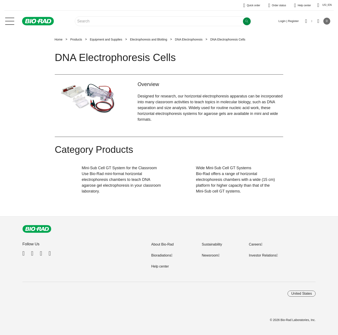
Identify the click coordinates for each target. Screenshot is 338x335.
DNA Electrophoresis (189, 39)
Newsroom (210, 255)
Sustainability (212, 244)
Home (59, 39)
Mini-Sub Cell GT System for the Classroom (119, 168)
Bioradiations (161, 255)
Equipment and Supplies (106, 39)
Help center (160, 266)
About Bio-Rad (162, 244)
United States (301, 293)
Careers (255, 244)
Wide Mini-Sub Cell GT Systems (223, 168)
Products (76, 39)
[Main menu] (9, 20)
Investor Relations (262, 255)
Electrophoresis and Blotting (148, 39)
